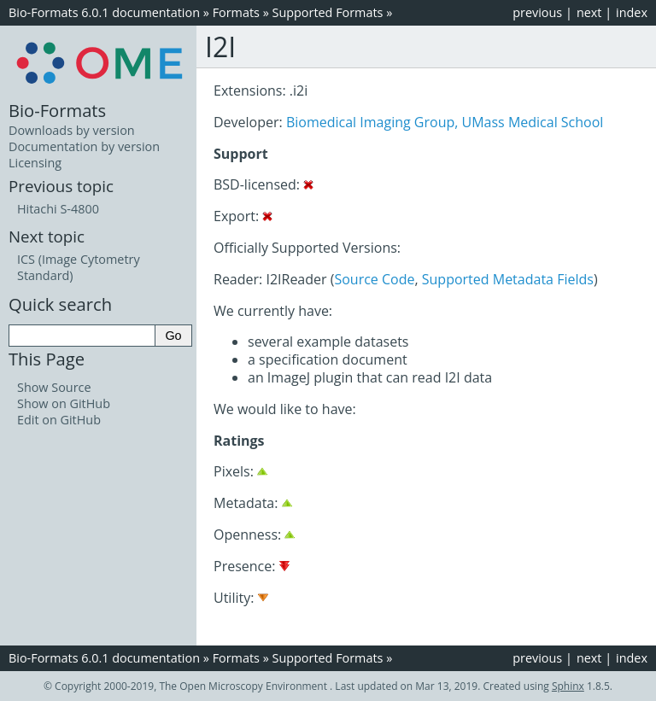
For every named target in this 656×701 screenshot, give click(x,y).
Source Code (374, 279)
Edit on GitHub (59, 420)
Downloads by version (72, 130)
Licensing (35, 163)
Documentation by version (84, 146)
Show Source (54, 387)
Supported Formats (328, 12)
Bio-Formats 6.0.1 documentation (104, 12)
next (589, 12)
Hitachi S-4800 (58, 209)
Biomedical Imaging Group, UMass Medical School (444, 122)
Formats (236, 12)
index (631, 12)
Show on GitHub (63, 403)
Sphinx (568, 686)
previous (537, 12)
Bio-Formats (57, 110)
